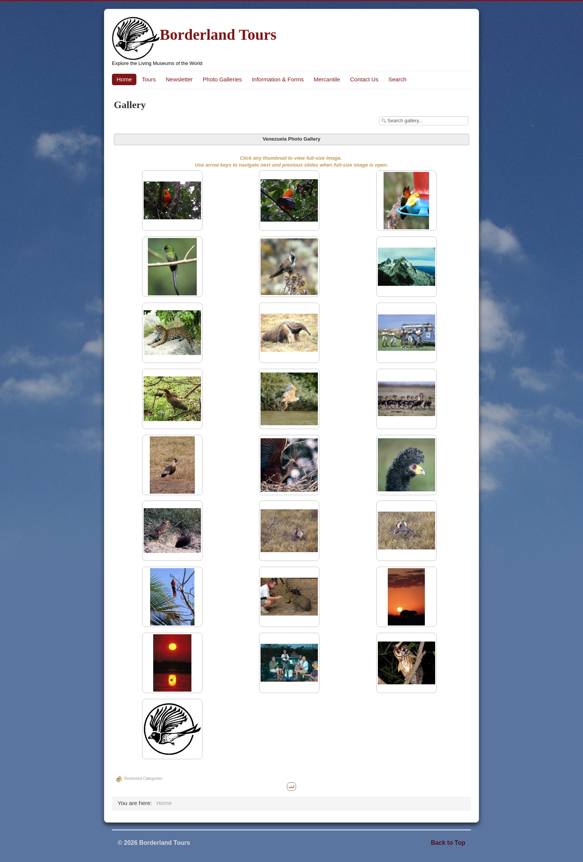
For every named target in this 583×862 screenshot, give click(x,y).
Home (124, 79)
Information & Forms (278, 79)
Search (397, 79)
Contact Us (364, 79)
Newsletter (179, 79)
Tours (149, 79)
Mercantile (327, 79)
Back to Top (448, 842)
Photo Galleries (222, 79)
